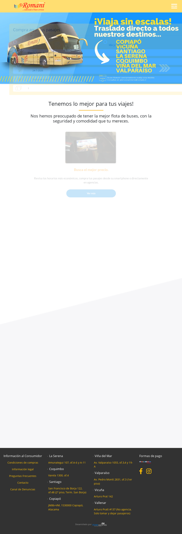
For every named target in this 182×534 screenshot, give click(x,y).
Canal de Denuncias (22, 489)
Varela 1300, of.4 (58, 475)
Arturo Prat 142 (103, 496)
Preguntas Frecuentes (22, 476)
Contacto (22, 482)
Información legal (23, 469)
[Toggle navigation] (174, 6)
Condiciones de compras (22, 462)
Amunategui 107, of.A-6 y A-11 (67, 462)
